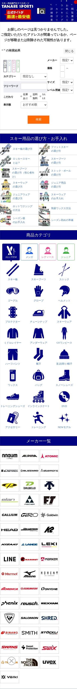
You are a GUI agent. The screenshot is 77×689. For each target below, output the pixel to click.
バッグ (38, 377)
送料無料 (35, 96)
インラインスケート (38, 399)
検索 (42, 11)
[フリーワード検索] (34, 86)
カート (76, 15)
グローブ (38, 293)
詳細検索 (51, 12)
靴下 (38, 356)
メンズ (9, 63)
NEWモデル (64, 420)
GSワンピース (64, 335)
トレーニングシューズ (12, 399)
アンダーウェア (38, 335)
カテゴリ (56, 12)
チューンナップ (38, 314)
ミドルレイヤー (12, 335)
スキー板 (12, 272)
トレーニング (38, 420)
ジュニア (18, 64)
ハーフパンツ (12, 356)
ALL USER (5, 64)
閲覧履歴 (71, 12)
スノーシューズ (64, 377)
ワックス (12, 377)
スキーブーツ (38, 272)
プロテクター (12, 314)
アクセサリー (12, 420)
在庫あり (25, 96)
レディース (14, 65)
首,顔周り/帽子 (64, 356)
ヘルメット (64, 293)
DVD (64, 399)
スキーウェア (64, 314)
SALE (43, 96)
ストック (64, 272)
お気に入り (66, 10)
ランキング (61, 10)
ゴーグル (12, 293)
